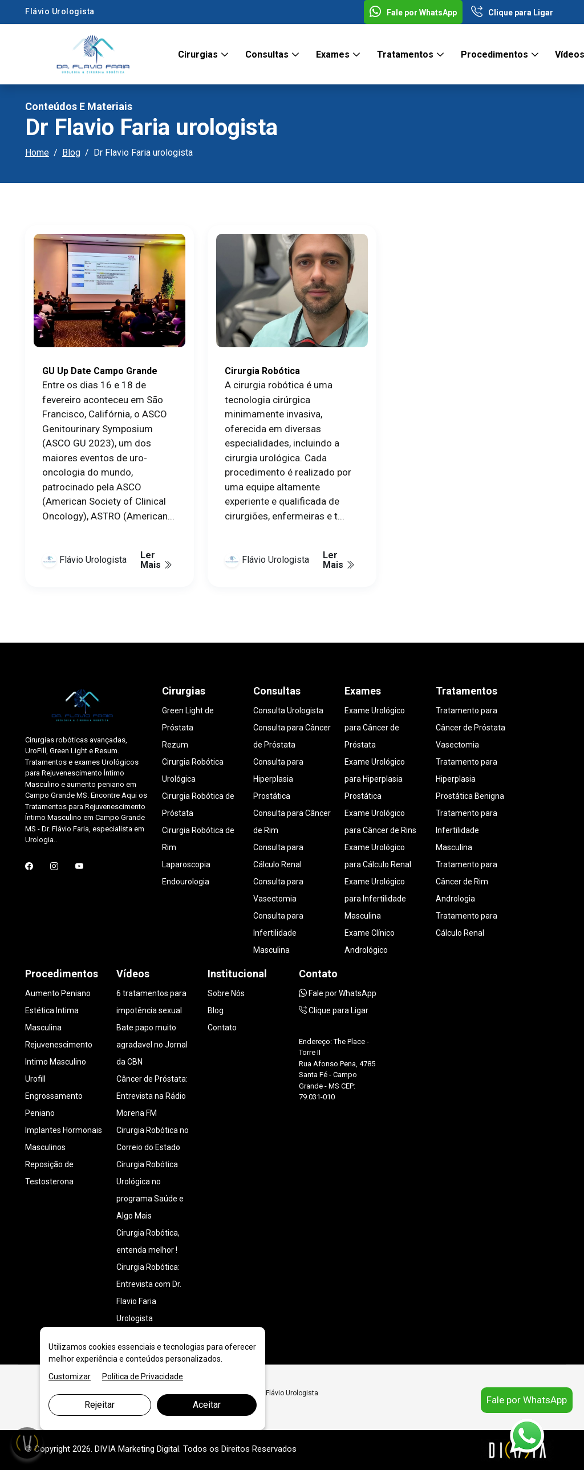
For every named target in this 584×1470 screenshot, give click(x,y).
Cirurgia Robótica (262, 371)
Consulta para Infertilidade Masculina (278, 933)
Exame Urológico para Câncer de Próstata (374, 727)
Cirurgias (199, 54)
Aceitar (207, 1404)
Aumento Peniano (58, 993)
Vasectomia (457, 744)
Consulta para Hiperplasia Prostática (278, 779)
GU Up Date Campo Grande (99, 371)
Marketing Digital (148, 1449)
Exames (334, 54)
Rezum (175, 744)
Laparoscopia (186, 864)
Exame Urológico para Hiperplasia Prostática (374, 779)
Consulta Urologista (288, 710)
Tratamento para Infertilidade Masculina (466, 830)
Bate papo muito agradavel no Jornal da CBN (152, 1044)
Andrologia (455, 898)
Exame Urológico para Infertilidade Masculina (375, 898)
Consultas (268, 54)
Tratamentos (406, 54)
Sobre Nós (226, 993)
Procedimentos (495, 54)
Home (37, 152)
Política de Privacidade (142, 1376)
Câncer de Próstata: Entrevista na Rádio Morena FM (152, 1096)
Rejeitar (99, 1404)
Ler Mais (156, 560)
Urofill (35, 1078)
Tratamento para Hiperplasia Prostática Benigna (470, 779)
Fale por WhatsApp (413, 12)
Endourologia (185, 881)
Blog (71, 152)
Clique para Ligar (512, 12)
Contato (222, 1027)
